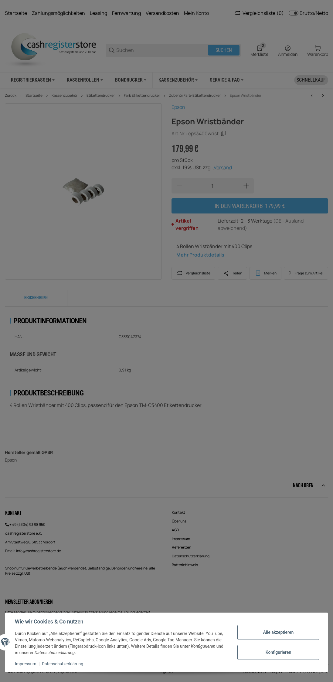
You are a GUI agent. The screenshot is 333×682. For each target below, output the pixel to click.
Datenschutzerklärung (62, 663)
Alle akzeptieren (278, 632)
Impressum (25, 663)
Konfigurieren (278, 652)
